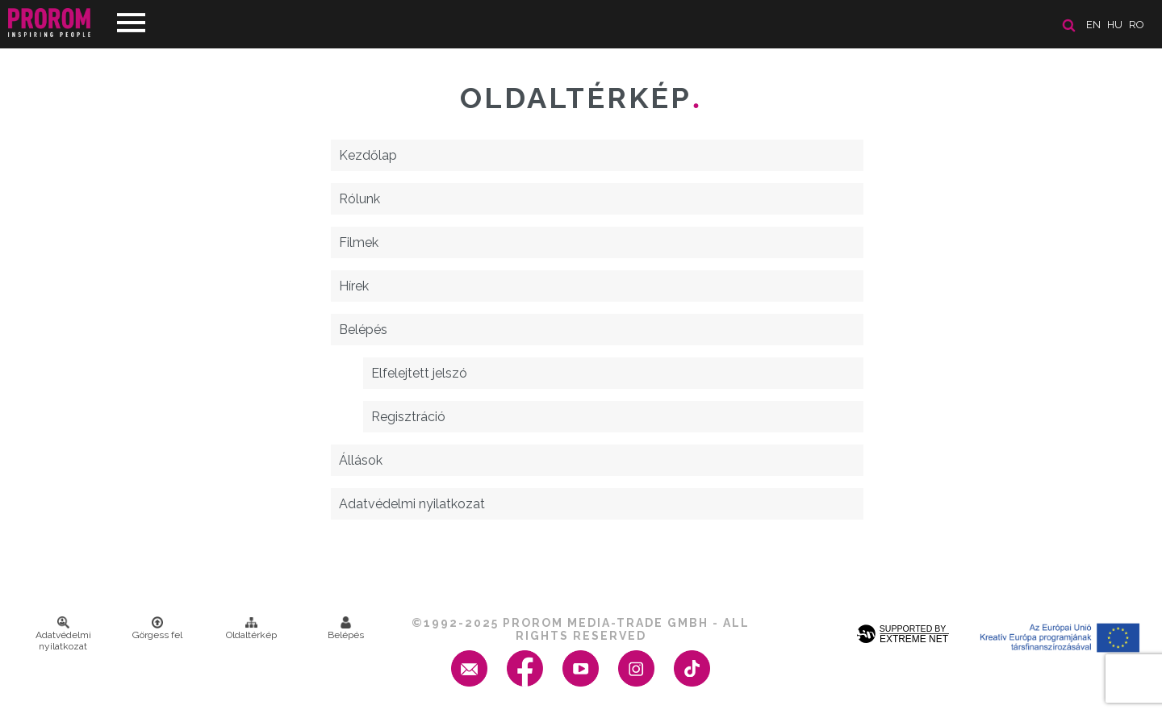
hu (1114, 25)
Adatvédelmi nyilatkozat (412, 503)
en (1093, 25)
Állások (360, 460)
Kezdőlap (368, 155)
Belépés (363, 329)
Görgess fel (157, 628)
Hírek (354, 286)
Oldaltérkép (251, 628)
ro (1136, 25)
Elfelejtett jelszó (419, 373)
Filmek (358, 242)
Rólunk (359, 199)
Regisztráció (408, 416)
